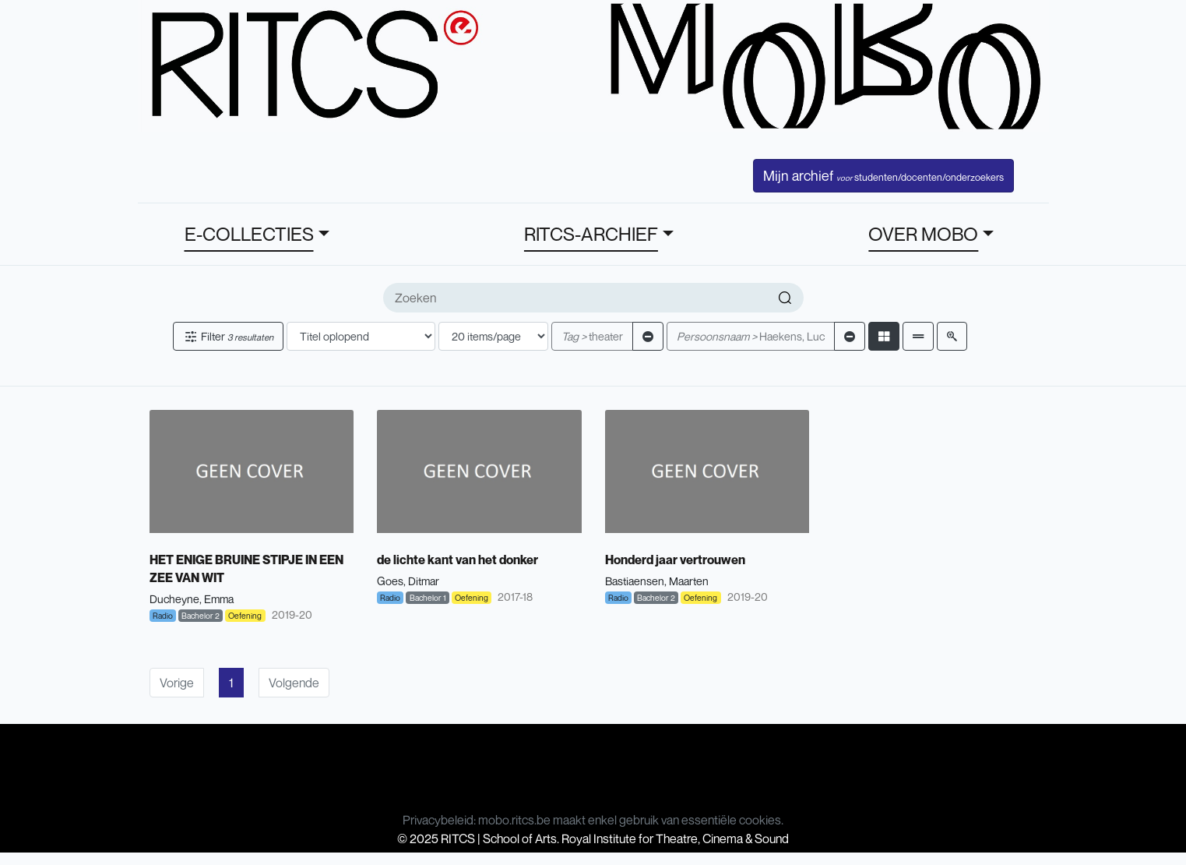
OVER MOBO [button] (923, 234)
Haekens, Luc (751, 336)
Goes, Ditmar (408, 581)
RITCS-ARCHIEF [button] (591, 234)
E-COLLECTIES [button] (249, 234)
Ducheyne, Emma (192, 599)
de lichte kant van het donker (457, 559)
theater (592, 336)
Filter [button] (228, 336)
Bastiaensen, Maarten (657, 581)
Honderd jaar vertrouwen (675, 559)
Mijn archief (883, 175)
